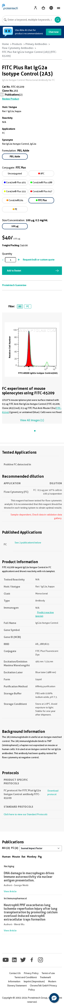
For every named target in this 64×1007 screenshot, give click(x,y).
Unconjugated (15, 173)
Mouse (16, 856)
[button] (54, 998)
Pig (40, 856)
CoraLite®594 (14, 200)
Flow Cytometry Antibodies (17, 48)
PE (15, 209)
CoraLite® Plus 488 (41, 182)
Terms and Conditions (26, 977)
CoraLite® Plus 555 (15, 191)
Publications (12, 94)
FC (27, 306)
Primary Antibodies (36, 44)
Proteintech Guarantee (14, 285)
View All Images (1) (32, 420)
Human (6, 856)
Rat (23, 856)
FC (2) (14, 847)
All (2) (6, 847)
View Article (10, 891)
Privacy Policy (31, 973)
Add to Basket (14, 270)
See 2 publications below (28, 542)
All (19, 306)
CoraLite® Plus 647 (41, 191)
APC (41, 173)
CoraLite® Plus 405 (15, 182)
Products (17, 44)
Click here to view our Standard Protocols (25, 814)
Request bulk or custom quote (38, 259)
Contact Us (14, 973)
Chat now (54, 32)
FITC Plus (41, 200)
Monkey (31, 856)
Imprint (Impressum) (34, 981)
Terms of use (48, 973)
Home (5, 44)
